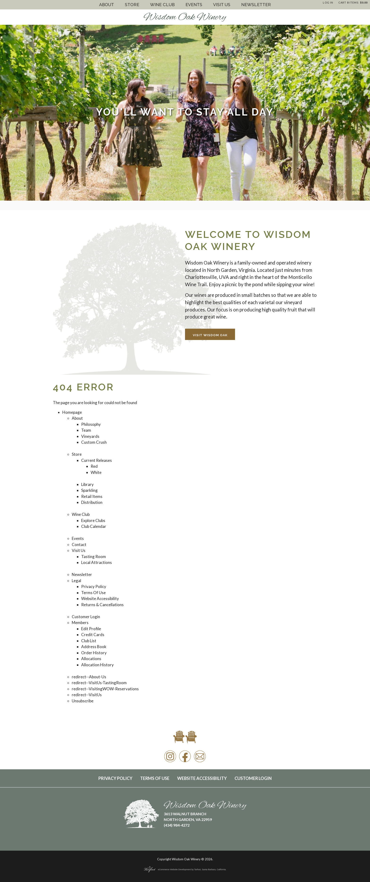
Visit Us (221, 4)
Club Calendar (93, 526)
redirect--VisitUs (87, 694)
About (106, 4)
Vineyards (90, 436)
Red (94, 466)
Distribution (91, 502)
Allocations (91, 658)
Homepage (72, 412)
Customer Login (86, 616)
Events (193, 4)
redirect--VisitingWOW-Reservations (105, 688)
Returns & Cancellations (102, 604)
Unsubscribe (82, 700)
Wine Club (162, 4)
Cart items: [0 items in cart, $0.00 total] (353, 2)
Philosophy (91, 424)
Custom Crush (94, 442)
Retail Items (91, 496)
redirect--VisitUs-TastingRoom (99, 682)
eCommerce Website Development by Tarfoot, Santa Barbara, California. (185, 869)
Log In (328, 2)
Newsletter (256, 4)
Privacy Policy (93, 586)
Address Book (93, 646)
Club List (88, 640)
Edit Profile (91, 628)
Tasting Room (93, 556)
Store (132, 4)
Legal (76, 580)
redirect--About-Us (89, 676)
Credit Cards (92, 634)
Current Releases (96, 460)
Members (80, 622)
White (96, 472)
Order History (94, 652)
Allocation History (97, 664)
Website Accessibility (100, 598)
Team (86, 430)
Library (87, 484)
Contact (79, 544)
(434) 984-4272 (176, 825)
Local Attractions (96, 562)
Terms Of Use (93, 592)
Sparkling (89, 490)
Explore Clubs (93, 520)
